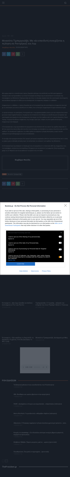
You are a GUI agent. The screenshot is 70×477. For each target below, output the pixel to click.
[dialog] (35, 238)
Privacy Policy (46, 271)
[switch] (60, 237)
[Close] (66, 206)
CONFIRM (20, 264)
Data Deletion (23, 271)
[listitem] (35, 233)
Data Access (35, 271)
